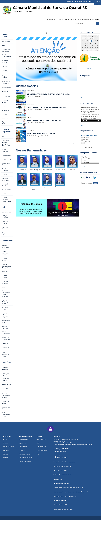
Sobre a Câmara (5, 35)
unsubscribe (83, 167)
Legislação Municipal (25, 477)
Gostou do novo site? (88, 135)
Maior (92, 19)
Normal (97, 19)
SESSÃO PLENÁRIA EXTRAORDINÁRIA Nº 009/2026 (45, 107)
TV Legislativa (84, 76)
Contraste (80, 19)
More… (82, 125)
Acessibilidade (63, 19)
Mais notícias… (71, 144)
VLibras (87, 19)
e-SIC (38, 458)
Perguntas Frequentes (80, 1)
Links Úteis (6, 377)
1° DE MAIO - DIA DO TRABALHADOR (40, 134)
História (5, 458)
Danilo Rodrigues (33, 170)
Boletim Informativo (43, 466)
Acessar (97, 4)
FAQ (38, 469)
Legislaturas (22, 458)
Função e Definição (8, 462)
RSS (90, 1)
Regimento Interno (24, 469)
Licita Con (97, 1)
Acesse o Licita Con (85, 69)
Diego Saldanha (46, 170)
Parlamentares (23, 455)
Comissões (22, 466)
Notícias (5, 469)
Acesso (5, 455)
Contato (72, 19)
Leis (3, 216)
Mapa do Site (52, 19)
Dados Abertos (41, 462)
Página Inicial (67, 1)
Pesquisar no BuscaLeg (87, 172)
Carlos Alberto (21, 170)
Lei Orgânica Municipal (25, 473)
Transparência (7, 250)
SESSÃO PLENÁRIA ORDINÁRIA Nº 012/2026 (42, 121)
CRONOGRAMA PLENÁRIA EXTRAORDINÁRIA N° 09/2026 (47, 94)
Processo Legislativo (6, 137)
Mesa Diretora (23, 462)
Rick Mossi (46, 188)
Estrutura (6, 466)
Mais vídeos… (84, 98)
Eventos (5, 473)
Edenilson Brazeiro (33, 189)
